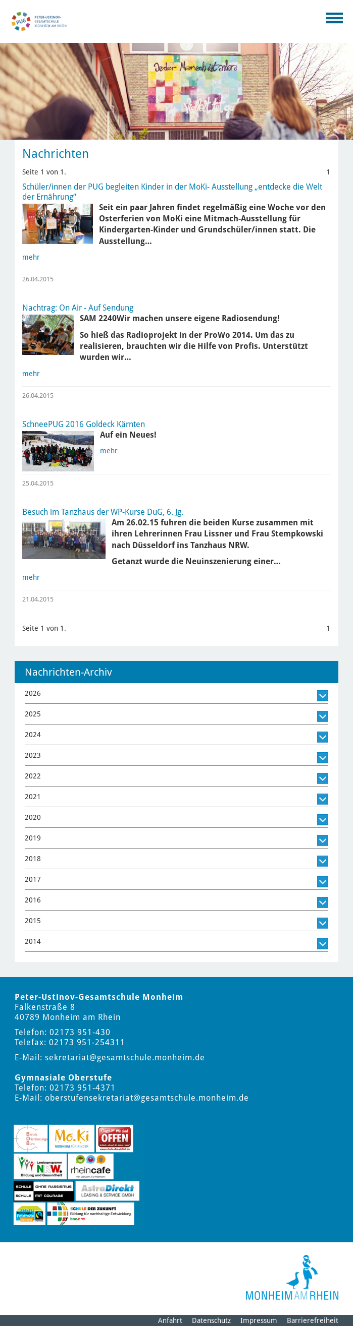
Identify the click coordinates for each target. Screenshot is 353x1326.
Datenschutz (211, 1320)
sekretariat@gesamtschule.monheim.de (125, 1057)
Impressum (258, 1320)
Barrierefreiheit (312, 1320)
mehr (31, 257)
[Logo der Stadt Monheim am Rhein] (292, 1277)
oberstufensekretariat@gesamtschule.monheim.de (147, 1098)
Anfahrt (170, 1320)
